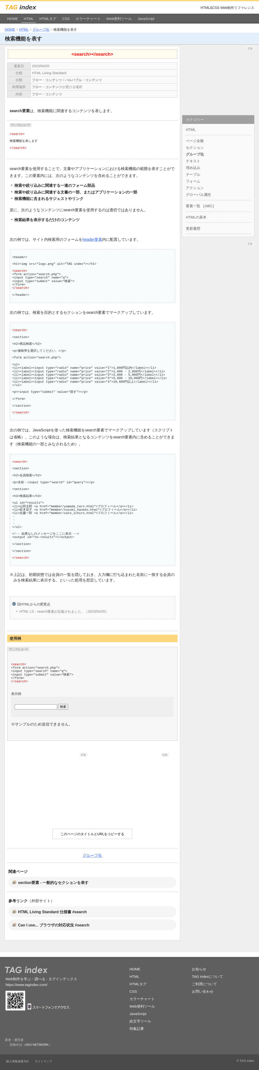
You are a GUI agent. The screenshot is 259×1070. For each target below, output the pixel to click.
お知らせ (199, 969)
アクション (195, 188)
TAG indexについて (207, 976)
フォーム (193, 181)
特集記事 (137, 1029)
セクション (195, 147)
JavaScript (146, 19)
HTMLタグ (47, 19)
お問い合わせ (202, 991)
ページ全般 (195, 141)
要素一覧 (193, 206)
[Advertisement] (52, 787)
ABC (208, 206)
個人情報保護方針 (17, 1061)
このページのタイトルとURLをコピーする (92, 834)
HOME (12, 19)
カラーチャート (88, 19)
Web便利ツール (119, 19)
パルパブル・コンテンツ (83, 80)
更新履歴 (193, 228)
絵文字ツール (140, 1021)
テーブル (193, 174)
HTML (29, 19)
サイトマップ (43, 1061)
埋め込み (193, 168)
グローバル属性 (198, 195)
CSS (66, 19)
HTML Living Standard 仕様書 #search (52, 912)
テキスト (193, 161)
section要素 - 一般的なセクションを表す (53, 883)
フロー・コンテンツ (47, 80)
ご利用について (204, 984)
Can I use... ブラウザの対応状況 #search (53, 925)
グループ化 (41, 29)
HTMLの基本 (196, 217)
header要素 (92, 239)
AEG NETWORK (37, 1044)
